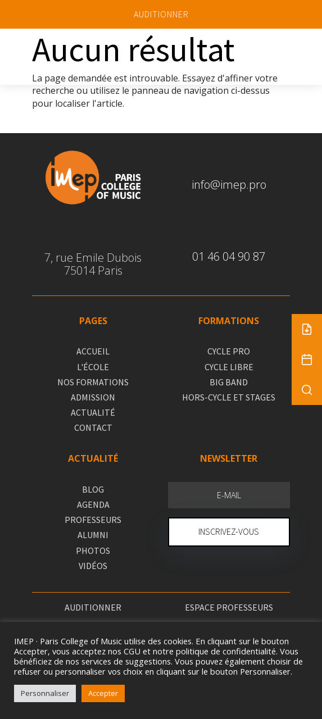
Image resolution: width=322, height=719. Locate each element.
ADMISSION (93, 397)
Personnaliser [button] (45, 693)
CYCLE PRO (228, 351)
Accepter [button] (103, 693)
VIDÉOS (93, 565)
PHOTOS (93, 550)
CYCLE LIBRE (229, 366)
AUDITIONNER (161, 14)
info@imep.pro (229, 184)
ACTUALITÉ (93, 412)
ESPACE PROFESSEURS (229, 607)
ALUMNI (93, 534)
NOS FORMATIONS (93, 382)
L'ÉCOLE (93, 366)
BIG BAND (229, 382)
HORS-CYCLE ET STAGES (228, 397)
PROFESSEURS (93, 519)
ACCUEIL (93, 351)
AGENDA (93, 504)
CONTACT (93, 427)
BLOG (93, 489)
